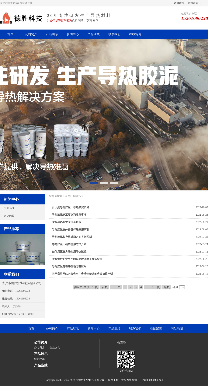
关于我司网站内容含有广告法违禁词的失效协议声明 (82, 273)
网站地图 (177, 328)
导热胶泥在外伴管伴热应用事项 (70, 229)
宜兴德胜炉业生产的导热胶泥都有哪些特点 (77, 259)
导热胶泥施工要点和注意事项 (69, 214)
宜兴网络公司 (129, 380)
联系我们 (114, 34)
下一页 (155, 287)
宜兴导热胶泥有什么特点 (66, 222)
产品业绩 (94, 34)
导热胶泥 (39, 359)
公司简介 (31, 34)
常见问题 (9, 215)
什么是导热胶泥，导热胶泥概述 (70, 207)
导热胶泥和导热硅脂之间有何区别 (72, 236)
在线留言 (193, 3)
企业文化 (55, 347)
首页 (10, 34)
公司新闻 (9, 208)
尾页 (167, 287)
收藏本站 (179, 3)
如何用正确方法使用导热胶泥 (69, 251)
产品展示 (52, 34)
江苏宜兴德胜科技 (59, 20)
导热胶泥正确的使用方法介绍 (69, 244)
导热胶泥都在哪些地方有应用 (69, 266)
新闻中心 (73, 34)
